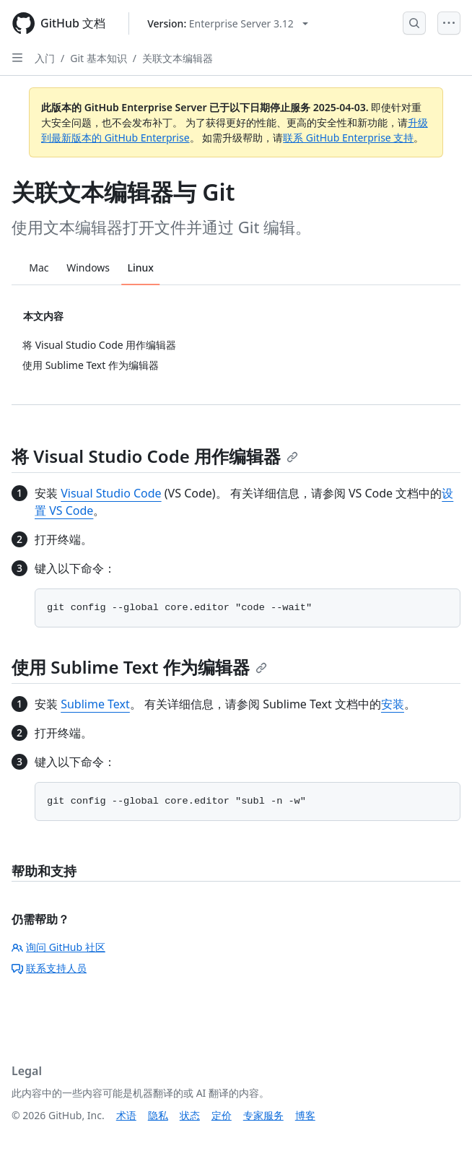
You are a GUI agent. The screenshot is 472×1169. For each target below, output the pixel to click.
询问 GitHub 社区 (58, 947)
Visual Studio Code (111, 493)
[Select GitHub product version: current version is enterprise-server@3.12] (228, 23)
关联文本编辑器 (177, 58)
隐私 (158, 1115)
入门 (45, 58)
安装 (392, 704)
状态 (190, 1115)
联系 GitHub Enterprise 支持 (348, 137)
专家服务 (263, 1115)
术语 (126, 1115)
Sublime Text (95, 704)
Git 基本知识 (98, 58)
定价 (221, 1115)
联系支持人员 (49, 968)
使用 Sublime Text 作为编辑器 (139, 667)
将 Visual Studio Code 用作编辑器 (155, 456)
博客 (305, 1115)
